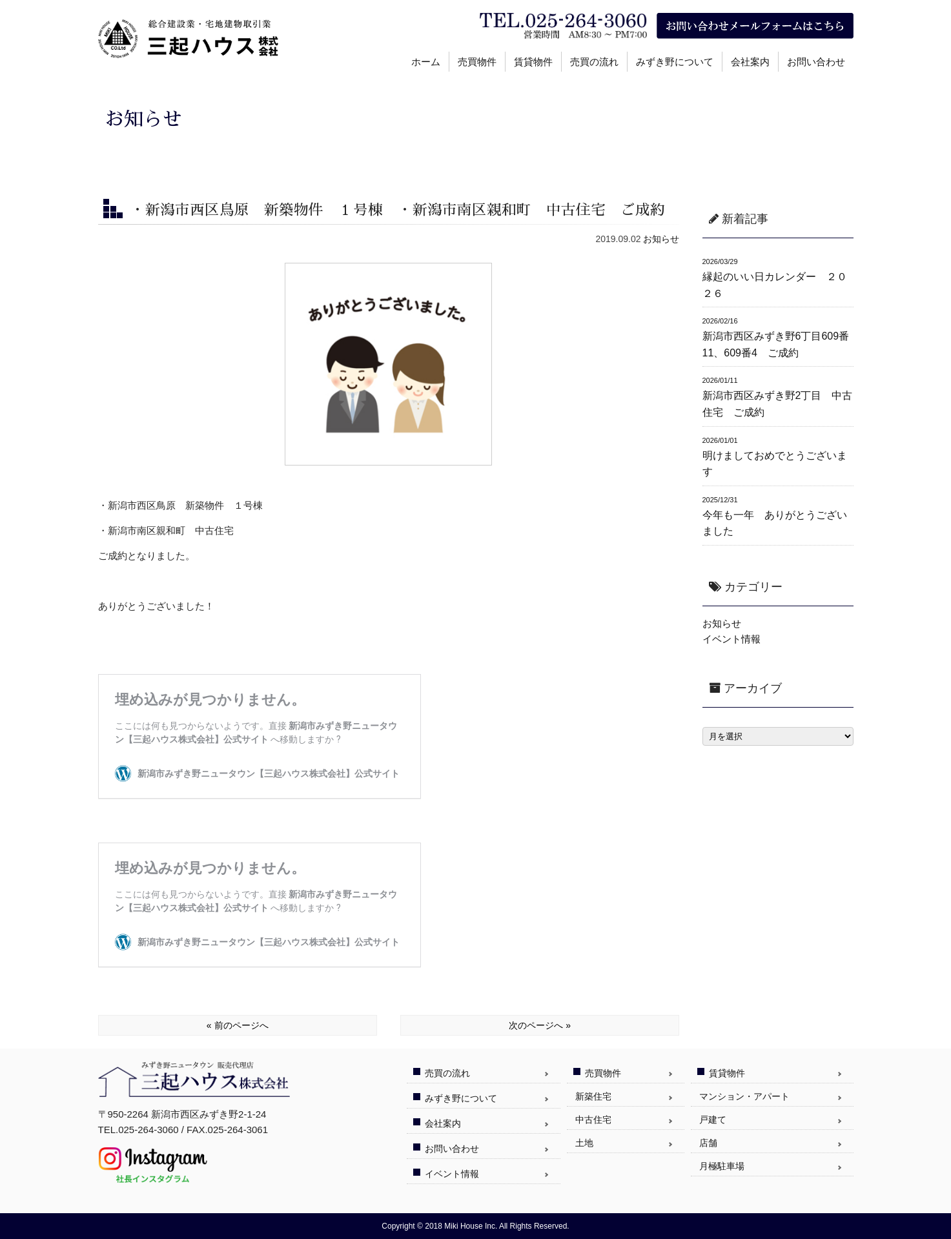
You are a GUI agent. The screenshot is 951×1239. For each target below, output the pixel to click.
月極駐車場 (721, 1166)
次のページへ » (540, 1025)
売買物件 (477, 61)
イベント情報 (731, 638)
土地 (584, 1143)
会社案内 (750, 61)
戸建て (712, 1119)
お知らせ (661, 239)
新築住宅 (593, 1096)
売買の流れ (594, 61)
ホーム (425, 61)
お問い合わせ (816, 61)
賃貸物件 (533, 61)
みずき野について (674, 61)
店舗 (708, 1143)
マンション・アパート (744, 1096)
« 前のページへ (238, 1025)
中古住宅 (593, 1119)
